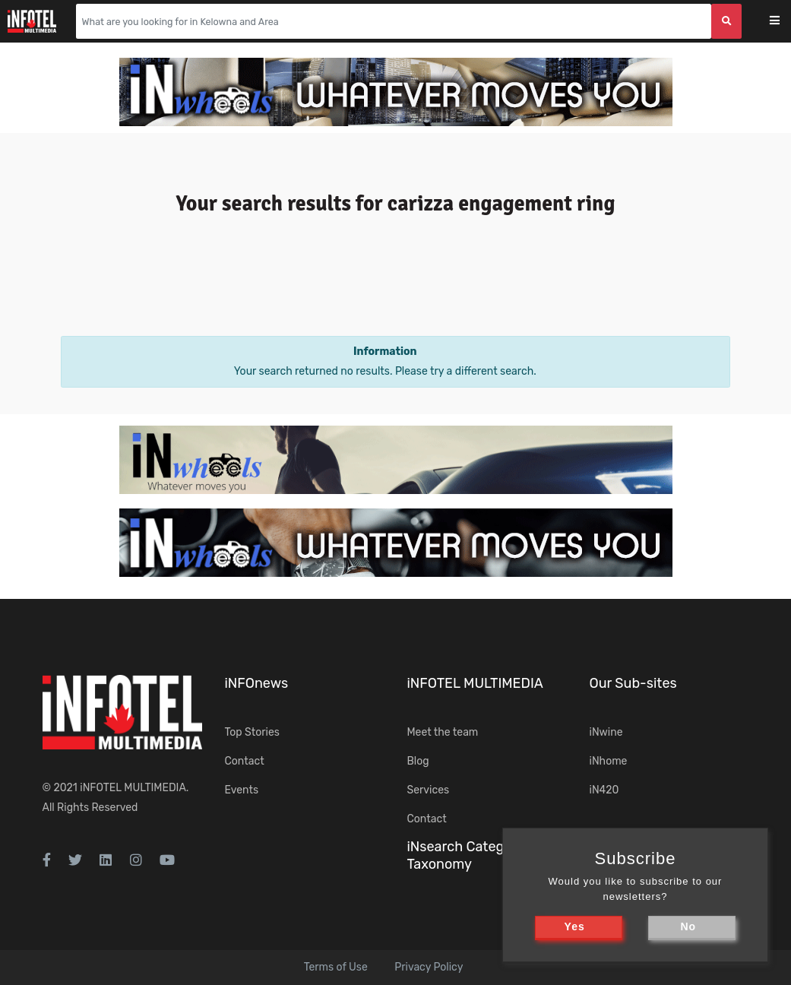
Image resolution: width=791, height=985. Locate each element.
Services (428, 790)
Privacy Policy (428, 967)
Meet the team (443, 732)
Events (242, 790)
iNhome (609, 761)
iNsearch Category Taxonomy (465, 855)
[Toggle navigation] (784, 21)
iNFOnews (257, 683)
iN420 (604, 790)
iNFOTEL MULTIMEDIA (133, 787)
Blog (418, 761)
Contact (244, 761)
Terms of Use (336, 967)
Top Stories (252, 732)
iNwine (606, 732)
